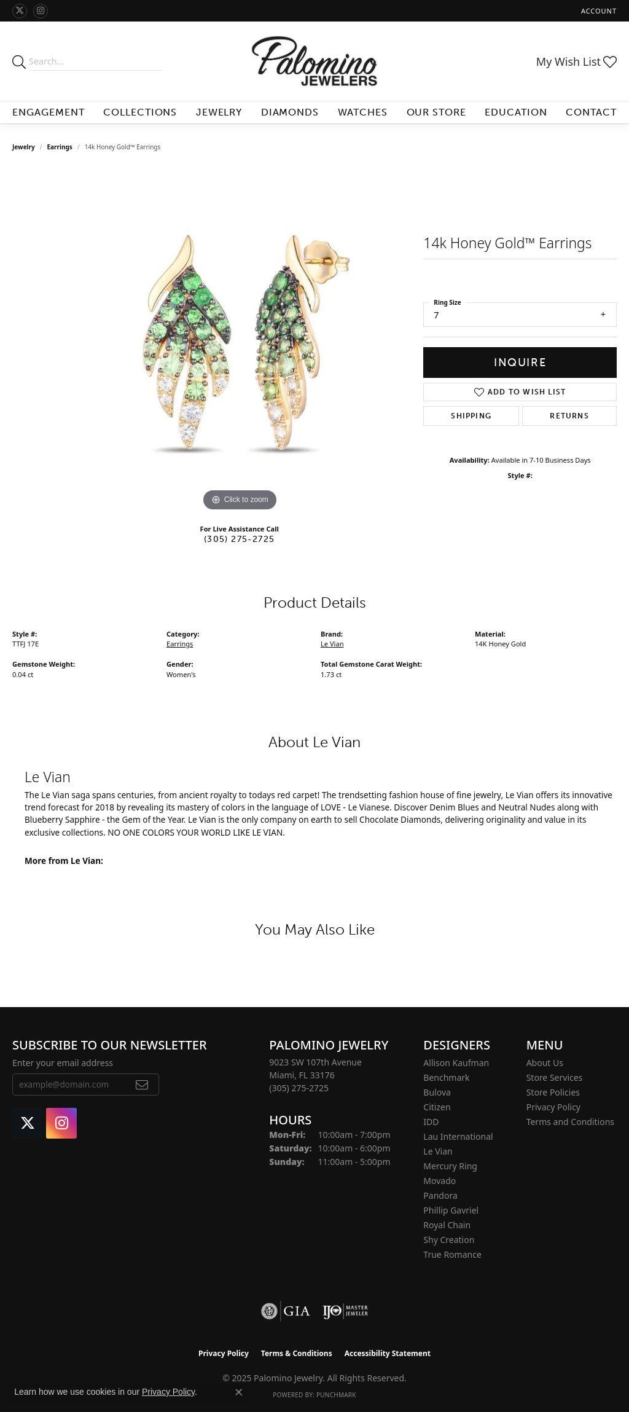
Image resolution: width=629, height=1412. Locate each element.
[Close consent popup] (239, 1392)
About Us (544, 1063)
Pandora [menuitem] (440, 1195)
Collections (140, 112)
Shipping (471, 416)
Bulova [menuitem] (437, 1092)
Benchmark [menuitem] (446, 1077)
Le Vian (332, 643)
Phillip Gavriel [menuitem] (451, 1210)
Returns (569, 416)
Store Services (554, 1077)
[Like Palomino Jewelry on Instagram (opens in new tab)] (40, 11)
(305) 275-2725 (239, 538)
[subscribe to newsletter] (142, 1084)
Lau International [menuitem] (458, 1136)
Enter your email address (62, 1063)
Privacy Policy (553, 1107)
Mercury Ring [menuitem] (450, 1166)
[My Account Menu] (599, 11)
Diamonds (290, 112)
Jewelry (219, 112)
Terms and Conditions (570, 1122)
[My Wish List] (576, 61)
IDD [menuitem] (431, 1122)
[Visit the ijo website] (345, 1311)
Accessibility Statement (388, 1353)
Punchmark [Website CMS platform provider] (336, 1394)
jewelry (23, 147)
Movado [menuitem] (439, 1180)
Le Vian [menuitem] (437, 1151)
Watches (363, 112)
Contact (591, 112)
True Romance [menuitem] (452, 1254)
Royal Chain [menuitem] (447, 1225)
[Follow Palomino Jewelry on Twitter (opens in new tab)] (19, 11)
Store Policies (553, 1092)
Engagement (48, 112)
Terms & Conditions (296, 1353)
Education (516, 112)
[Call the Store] (299, 1088)
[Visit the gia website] (285, 1311)
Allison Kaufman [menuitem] (456, 1063)
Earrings (59, 147)
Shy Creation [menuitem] (448, 1239)
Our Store (437, 112)
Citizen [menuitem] (436, 1107)
